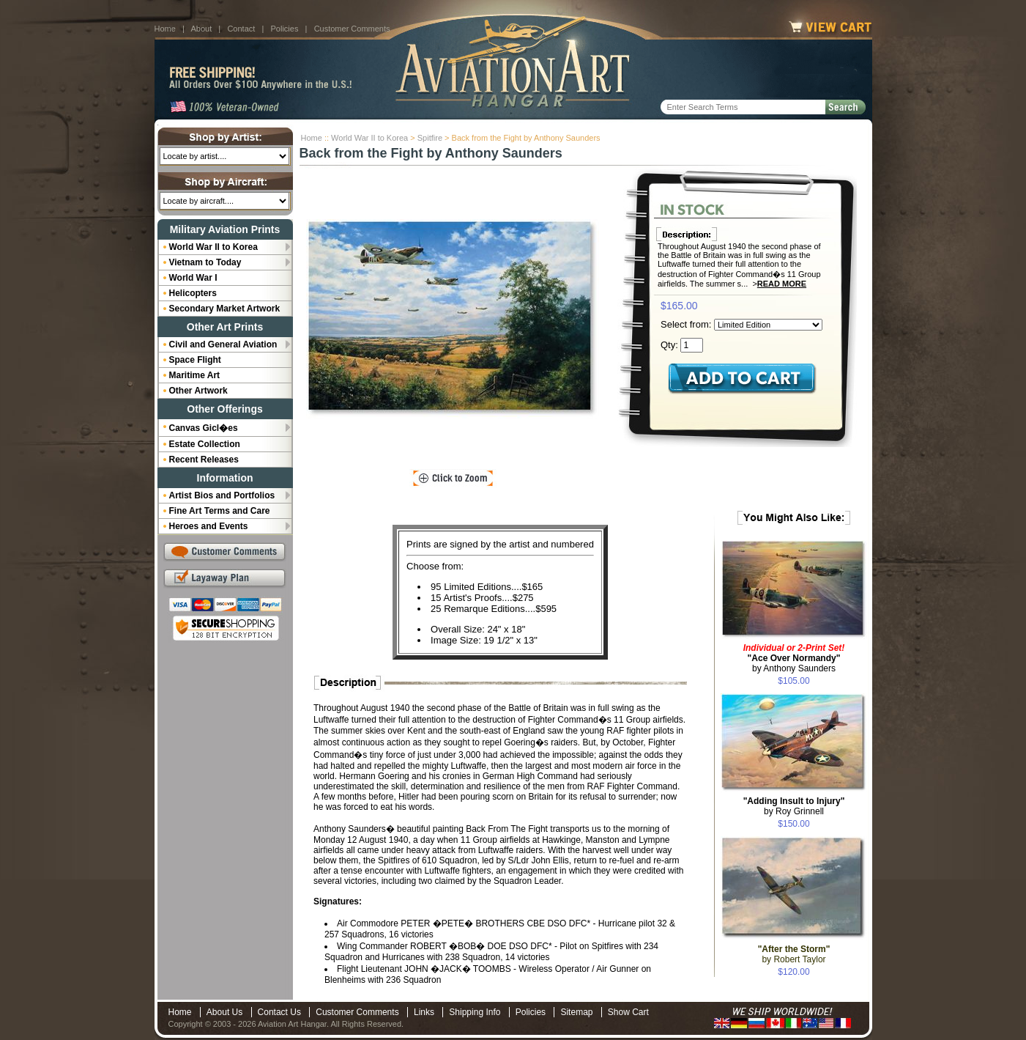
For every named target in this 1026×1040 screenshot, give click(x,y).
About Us (224, 1012)
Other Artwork (198, 391)
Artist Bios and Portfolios (222, 495)
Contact (241, 28)
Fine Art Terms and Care (219, 511)
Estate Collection (204, 444)
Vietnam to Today (205, 262)
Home (165, 28)
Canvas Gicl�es (203, 428)
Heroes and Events (208, 526)
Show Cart (628, 1012)
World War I (193, 278)
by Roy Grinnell (794, 806)
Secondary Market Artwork (224, 308)
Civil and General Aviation (223, 344)
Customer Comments (352, 28)
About (201, 28)
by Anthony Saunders (794, 658)
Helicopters (193, 293)
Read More (781, 283)
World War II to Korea (369, 137)
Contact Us (279, 1012)
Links (424, 1012)
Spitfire (429, 137)
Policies (285, 28)
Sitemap (576, 1012)
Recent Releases (204, 459)
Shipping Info (474, 1012)
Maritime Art (194, 375)
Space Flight (195, 360)
